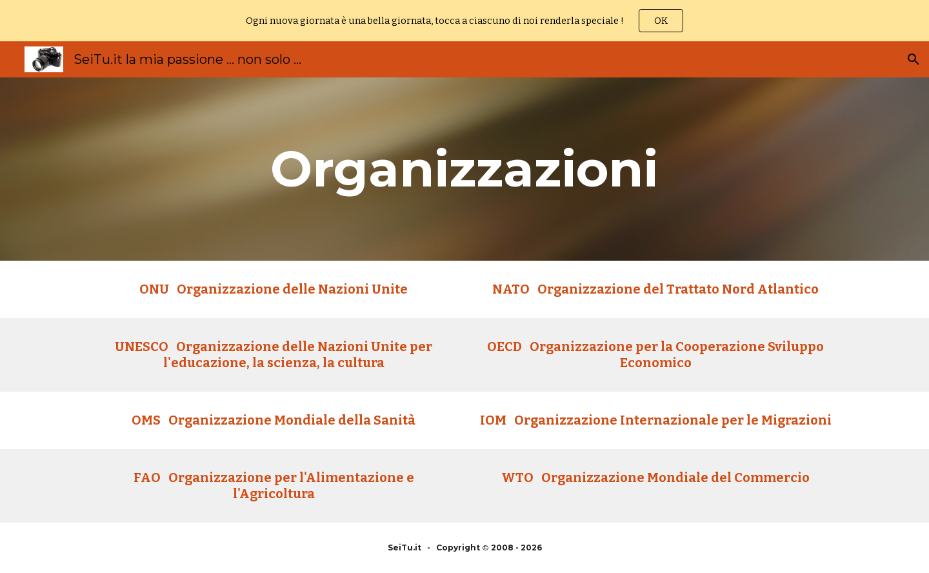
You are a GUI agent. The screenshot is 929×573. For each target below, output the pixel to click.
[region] (464, 20)
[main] (464, 169)
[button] (913, 59)
